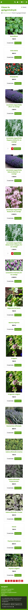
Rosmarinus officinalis (14, 426)
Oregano (14, 358)
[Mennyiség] (9, 148)
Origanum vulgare (14, 394)
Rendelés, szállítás (6, 591)
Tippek (3, 594)
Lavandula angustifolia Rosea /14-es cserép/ (14, 210)
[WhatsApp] (17, 581)
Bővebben (18, 43)
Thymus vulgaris (14, 568)
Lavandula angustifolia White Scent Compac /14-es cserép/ (14, 245)
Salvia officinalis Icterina (14, 452)
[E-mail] (19, 581)
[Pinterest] (14, 581)
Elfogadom (6, 604)
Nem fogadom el (16, 604)
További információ (7, 606)
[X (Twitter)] (8, 581)
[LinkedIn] (11, 581)
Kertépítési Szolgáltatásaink (8, 592)
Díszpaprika (14, 77)
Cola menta (14, 51)
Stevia (14, 527)
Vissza (23, 7)
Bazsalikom (14, 36)
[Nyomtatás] (22, 581)
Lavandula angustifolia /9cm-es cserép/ (14, 106)
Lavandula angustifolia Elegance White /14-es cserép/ (14, 140)
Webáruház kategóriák (7, 589)
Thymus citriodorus (14, 541)
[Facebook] (6, 581)
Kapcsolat (4, 595)
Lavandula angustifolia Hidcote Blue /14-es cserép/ (14, 172)
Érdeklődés (10, 43)
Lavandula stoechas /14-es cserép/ (14, 273)
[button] (26, 2)
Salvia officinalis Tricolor (14, 512)
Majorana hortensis (14, 308)
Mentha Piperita (14, 323)
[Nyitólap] (1, 2)
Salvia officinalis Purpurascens (14, 480)
